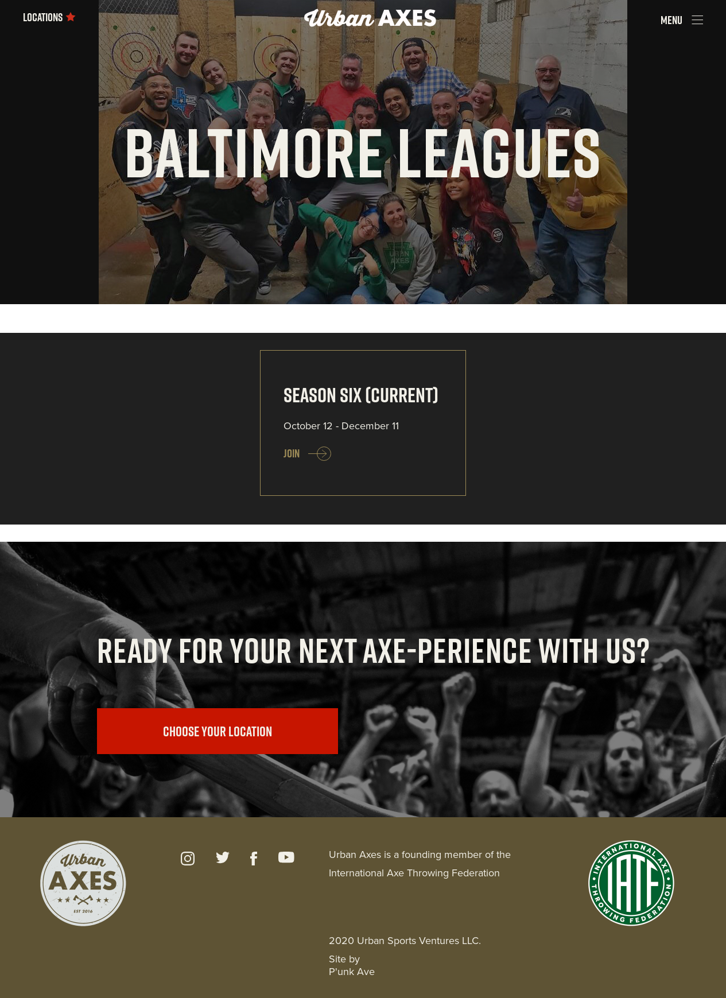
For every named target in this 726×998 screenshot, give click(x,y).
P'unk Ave (352, 971)
